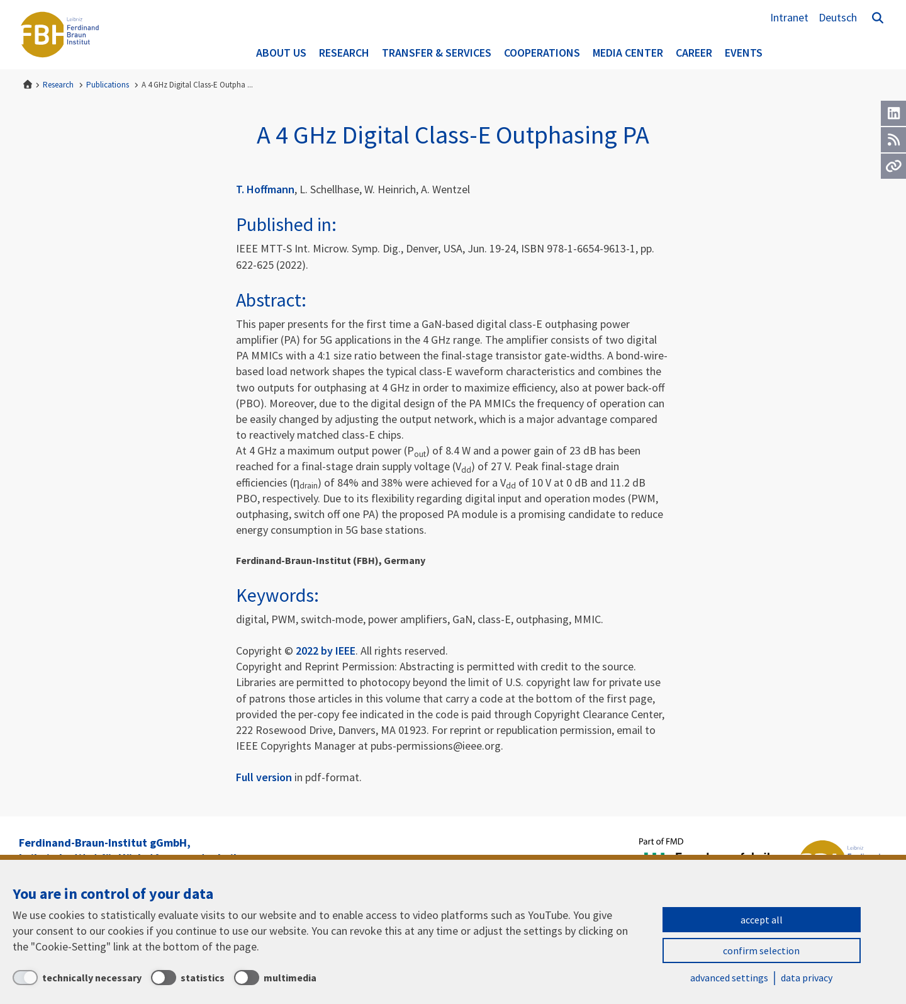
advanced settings (729, 977)
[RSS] (893, 139)
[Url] (893, 166)
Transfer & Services (436, 52)
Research (344, 52)
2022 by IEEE (325, 650)
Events (744, 52)
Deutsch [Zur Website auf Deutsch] (838, 17)
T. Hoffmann (265, 189)
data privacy (806, 977)
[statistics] (188, 977)
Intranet (789, 17)
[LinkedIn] (893, 113)
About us (281, 52)
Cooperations (542, 52)
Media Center (628, 52)
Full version (264, 777)
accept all (762, 919)
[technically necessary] (77, 977)
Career (694, 52)
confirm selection (761, 950)
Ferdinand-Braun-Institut (60, 34)
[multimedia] (275, 977)
